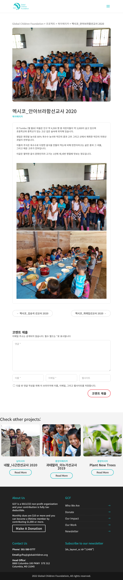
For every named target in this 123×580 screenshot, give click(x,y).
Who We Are (72, 505)
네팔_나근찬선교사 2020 (20, 465)
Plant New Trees (103, 465)
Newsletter (71, 531)
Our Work (71, 525)
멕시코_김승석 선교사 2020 (32, 313)
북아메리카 (17, 116)
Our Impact (72, 518)
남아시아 (20, 461)
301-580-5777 (28, 549)
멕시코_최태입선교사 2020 (90, 313)
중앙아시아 (102, 461)
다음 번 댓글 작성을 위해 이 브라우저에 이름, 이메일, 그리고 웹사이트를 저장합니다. (56, 385)
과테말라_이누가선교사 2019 (61, 466)
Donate (69, 512)
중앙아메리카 (61, 461)
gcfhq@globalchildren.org (33, 554)
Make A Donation (29, 528)
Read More (21, 472)
